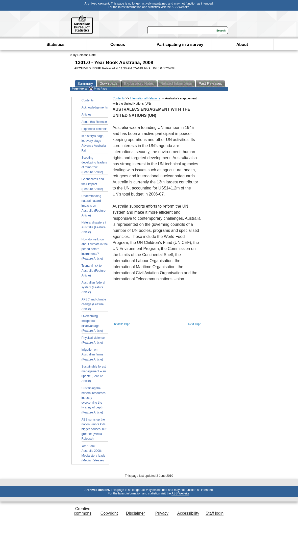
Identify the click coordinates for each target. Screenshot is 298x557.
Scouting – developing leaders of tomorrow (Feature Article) (94, 165)
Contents (88, 100)
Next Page (194, 324)
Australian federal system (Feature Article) (93, 287)
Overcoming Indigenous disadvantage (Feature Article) (92, 323)
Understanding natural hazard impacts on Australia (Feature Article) (94, 205)
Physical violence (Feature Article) (93, 340)
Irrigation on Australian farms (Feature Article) (93, 354)
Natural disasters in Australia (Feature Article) (95, 227)
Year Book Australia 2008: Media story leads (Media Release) (93, 453)
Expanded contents (95, 129)
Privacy (161, 513)
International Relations (145, 98)
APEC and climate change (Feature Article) (94, 304)
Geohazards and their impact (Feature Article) (93, 183)
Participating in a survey (180, 44)
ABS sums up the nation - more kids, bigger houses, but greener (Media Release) (94, 429)
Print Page (98, 88)
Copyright (109, 513)
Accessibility (188, 513)
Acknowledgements (95, 107)
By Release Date (84, 55)
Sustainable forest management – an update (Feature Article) (94, 374)
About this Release (94, 122)
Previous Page (121, 324)
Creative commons (82, 511)
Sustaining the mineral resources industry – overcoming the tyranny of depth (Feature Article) (94, 400)
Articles (86, 114)
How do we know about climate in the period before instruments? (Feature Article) (95, 249)
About (242, 44)
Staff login (215, 513)
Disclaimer (135, 513)
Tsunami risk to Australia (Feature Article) (94, 270)
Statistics (55, 44)
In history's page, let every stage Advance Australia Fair (94, 143)
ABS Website (180, 7)
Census (117, 44)
